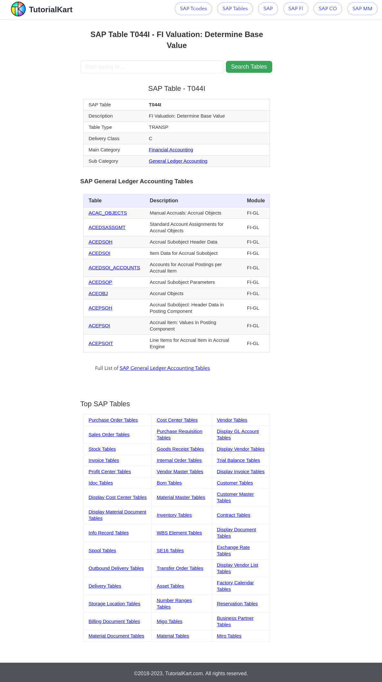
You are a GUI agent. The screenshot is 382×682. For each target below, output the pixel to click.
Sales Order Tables (109, 434)
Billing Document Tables (114, 621)
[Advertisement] (40, 116)
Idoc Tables (101, 482)
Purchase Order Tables (113, 420)
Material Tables (173, 636)
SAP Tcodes (193, 9)
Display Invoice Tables (241, 471)
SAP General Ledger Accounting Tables (165, 368)
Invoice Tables (104, 460)
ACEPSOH (100, 308)
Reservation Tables (237, 603)
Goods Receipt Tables (180, 449)
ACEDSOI (99, 253)
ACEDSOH (100, 242)
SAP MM (362, 9)
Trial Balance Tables (238, 460)
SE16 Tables (170, 550)
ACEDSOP (100, 282)
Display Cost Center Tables (118, 497)
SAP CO (328, 9)
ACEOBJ (98, 293)
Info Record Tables (109, 532)
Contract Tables (233, 515)
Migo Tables (169, 621)
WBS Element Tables (179, 532)
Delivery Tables (105, 586)
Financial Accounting (171, 149)
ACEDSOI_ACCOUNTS (114, 267)
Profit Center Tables (110, 471)
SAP (268, 9)
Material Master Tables (181, 497)
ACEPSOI (99, 325)
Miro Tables (229, 636)
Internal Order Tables (179, 460)
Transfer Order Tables (180, 568)
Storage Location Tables (114, 603)
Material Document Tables (116, 636)
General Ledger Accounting (178, 161)
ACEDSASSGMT (107, 227)
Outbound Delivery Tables (116, 568)
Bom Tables (169, 482)
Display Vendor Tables (241, 449)
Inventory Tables (174, 515)
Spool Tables (102, 550)
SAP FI (295, 9)
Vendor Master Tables (180, 471)
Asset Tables (170, 586)
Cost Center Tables (177, 420)
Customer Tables (235, 482)
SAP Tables (235, 9)
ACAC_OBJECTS (108, 213)
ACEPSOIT (101, 343)
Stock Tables (102, 449)
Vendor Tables (232, 420)
